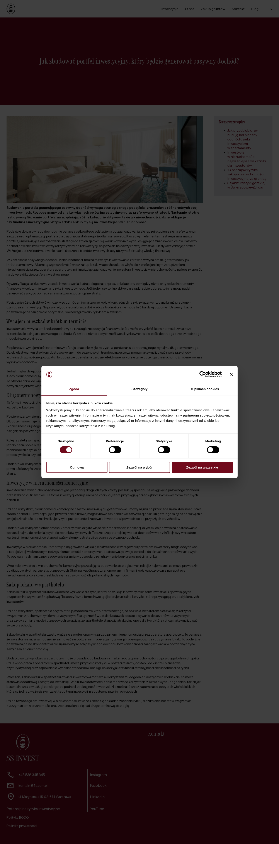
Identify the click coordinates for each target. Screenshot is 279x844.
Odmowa (77, 467)
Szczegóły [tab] (139, 389)
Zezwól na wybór (139, 467)
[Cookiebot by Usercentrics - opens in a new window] (203, 374)
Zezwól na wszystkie (202, 467)
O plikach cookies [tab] (205, 389)
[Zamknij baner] (231, 374)
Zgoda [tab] (74, 389)
